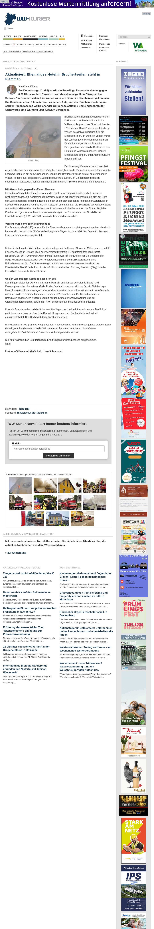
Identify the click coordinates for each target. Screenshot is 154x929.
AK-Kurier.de (86, 41)
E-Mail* (16, 443)
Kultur (53, 36)
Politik (18, 36)
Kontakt (102, 51)
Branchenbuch (29, 51)
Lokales (9, 44)
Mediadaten (104, 39)
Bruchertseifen (24, 61)
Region (8, 36)
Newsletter (85, 47)
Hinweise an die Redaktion (32, 412)
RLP (62, 36)
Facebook (88, 36)
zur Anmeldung (16, 552)
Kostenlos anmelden (58, 455)
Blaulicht (24, 409)
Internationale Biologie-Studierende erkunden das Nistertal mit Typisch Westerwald (25, 669)
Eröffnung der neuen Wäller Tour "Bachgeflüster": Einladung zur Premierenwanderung (23, 631)
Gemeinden (52, 45)
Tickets (122, 44)
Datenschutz (104, 44)
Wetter (62, 45)
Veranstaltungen (25, 45)
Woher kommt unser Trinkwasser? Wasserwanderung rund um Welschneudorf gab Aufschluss (81, 666)
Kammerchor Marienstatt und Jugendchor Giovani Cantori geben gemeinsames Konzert (86, 577)
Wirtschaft (30, 36)
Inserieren (103, 36)
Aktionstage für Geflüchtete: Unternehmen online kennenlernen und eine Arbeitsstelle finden (86, 631)
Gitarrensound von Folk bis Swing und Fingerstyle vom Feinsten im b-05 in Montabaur (84, 596)
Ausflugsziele (46, 51)
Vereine (43, 36)
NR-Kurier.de (86, 44)
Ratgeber (40, 45)
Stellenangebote (12, 51)
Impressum (104, 47)
